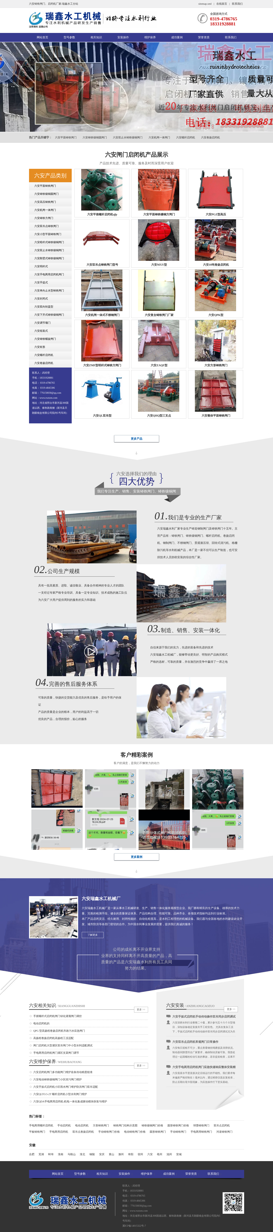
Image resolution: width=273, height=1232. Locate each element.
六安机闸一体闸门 (159, 137)
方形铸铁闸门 (101, 1125)
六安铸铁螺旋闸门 (45, 338)
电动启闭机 (82, 1125)
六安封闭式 (41, 298)
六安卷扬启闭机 (210, 137)
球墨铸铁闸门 (201, 1125)
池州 (169, 1154)
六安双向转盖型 (43, 306)
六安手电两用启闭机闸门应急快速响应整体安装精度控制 (204, 1068)
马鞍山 (72, 1154)
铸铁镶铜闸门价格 (152, 1125)
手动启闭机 (64, 1125)
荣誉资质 (204, 37)
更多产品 (136, 438)
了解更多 (93, 935)
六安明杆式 (41, 266)
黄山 (111, 1154)
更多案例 (136, 856)
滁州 (121, 1154)
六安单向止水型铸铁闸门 (49, 290)
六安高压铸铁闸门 (45, 201)
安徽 (32, 1145)
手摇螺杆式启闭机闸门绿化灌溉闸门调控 (57, 1016)
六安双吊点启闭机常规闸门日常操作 (195, 1042)
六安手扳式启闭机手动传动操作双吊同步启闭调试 (204, 1017)
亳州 (159, 1154)
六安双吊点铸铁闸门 (46, 226)
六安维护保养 (55, 1061)
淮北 (82, 1154)
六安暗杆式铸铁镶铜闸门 (49, 242)
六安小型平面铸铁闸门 (47, 234)
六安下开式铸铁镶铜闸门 (49, 314)
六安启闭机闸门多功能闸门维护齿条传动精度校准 (62, 1072)
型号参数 (69, 37)
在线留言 (221, 3)
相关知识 (96, 37)
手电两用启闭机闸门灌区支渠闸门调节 (56, 1052)
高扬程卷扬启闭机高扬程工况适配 (53, 1038)
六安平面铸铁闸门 (66, 137)
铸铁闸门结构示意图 (125, 1125)
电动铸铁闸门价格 (135, 1131)
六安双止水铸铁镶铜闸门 (128, 137)
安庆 (102, 1154)
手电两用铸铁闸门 (201, 1131)
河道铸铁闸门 (224, 1131)
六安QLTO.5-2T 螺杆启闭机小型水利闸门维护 (60, 1094)
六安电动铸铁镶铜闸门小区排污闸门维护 (57, 1079)
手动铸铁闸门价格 (109, 1131)
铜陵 (92, 1154)
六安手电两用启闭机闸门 (49, 274)
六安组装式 (41, 330)
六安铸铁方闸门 (43, 218)
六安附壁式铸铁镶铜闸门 (49, 258)
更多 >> (141, 1009)
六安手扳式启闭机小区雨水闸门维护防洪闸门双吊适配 (65, 1086)
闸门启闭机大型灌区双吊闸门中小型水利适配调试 (62, 1045)
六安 (150, 1154)
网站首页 (42, 37)
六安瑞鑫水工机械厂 (101, 898)
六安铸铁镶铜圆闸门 (95, 137)
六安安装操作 (175, 1005)
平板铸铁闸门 (37, 1131)
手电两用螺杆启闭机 (41, 1125)
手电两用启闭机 (58, 1131)
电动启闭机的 (41, 1023)
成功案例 (177, 37)
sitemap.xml (205, 3)
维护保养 (150, 37)
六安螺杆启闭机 (185, 137)
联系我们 (237, 3)
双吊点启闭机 (222, 1125)
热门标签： (37, 1116)
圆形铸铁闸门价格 (178, 1125)
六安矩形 (39, 347)
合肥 (31, 1154)
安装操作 (123, 37)
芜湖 (41, 1154)
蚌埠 (51, 1154)
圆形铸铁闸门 (158, 1131)
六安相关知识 (57, 1005)
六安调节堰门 (42, 322)
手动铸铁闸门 (178, 1131)
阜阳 (130, 1154)
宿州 (140, 1154)
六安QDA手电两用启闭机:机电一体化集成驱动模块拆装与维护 (70, 1101)
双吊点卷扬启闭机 (83, 1131)
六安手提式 (41, 282)
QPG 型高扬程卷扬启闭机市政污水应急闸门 (59, 1030)
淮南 (60, 1154)
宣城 (179, 1154)
